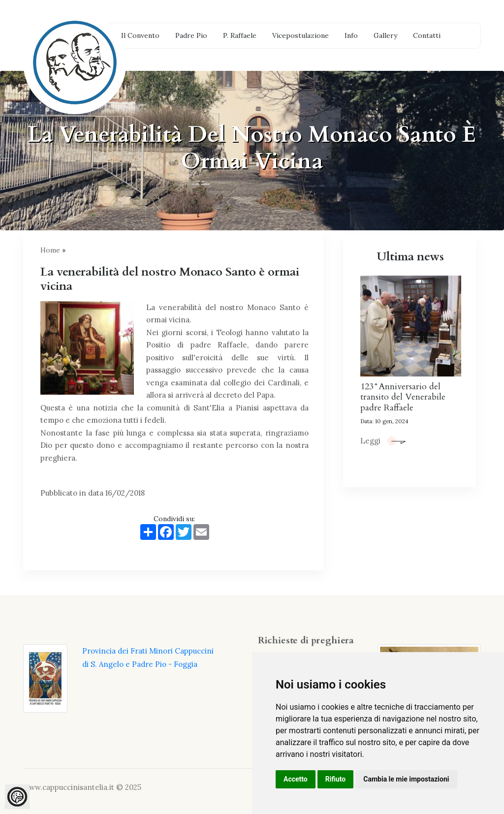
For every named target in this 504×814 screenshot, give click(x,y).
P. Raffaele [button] (239, 35)
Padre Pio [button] (191, 35)
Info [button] (351, 35)
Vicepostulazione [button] (300, 35)
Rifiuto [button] (335, 779)
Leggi (383, 440)
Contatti (427, 35)
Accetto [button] (296, 779)
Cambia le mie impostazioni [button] (406, 779)
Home (50, 250)
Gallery (385, 35)
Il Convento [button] (140, 35)
